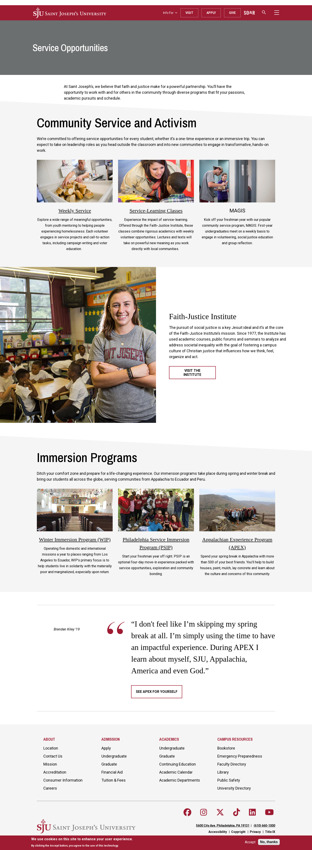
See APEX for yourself (156, 692)
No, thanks (269, 842)
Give (232, 13)
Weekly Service (74, 210)
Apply (211, 13)
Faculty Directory (231, 764)
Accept (250, 842)
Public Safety (228, 780)
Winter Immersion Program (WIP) (74, 539)
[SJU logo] (69, 12)
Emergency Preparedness (239, 756)
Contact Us (52, 756)
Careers (50, 788)
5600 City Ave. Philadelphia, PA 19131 (222, 825)
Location (50, 748)
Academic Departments (179, 780)
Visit (189, 13)
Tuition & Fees (113, 780)
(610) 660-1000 (264, 825)
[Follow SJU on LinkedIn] (252, 812)
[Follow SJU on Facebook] (187, 812)
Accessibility (217, 832)
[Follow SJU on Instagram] (204, 812)
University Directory (234, 788)
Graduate (109, 764)
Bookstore (226, 748)
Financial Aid (112, 772)
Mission (50, 764)
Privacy (255, 832)
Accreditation (54, 772)
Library (223, 772)
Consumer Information (63, 780)
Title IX (270, 832)
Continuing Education (177, 764)
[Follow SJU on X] (220, 812)
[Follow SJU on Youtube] (269, 812)
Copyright (238, 832)
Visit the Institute (192, 372)
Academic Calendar (176, 772)
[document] (82, 842)
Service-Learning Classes (156, 210)
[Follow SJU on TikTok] (237, 812)
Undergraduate (114, 756)
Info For (170, 13)
